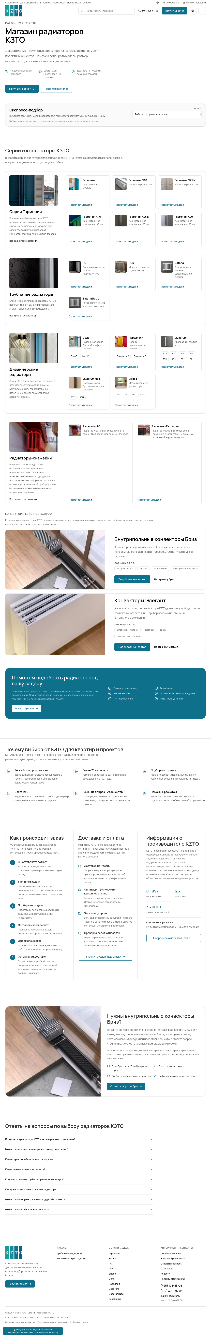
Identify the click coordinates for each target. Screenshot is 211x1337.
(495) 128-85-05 (171, 1286)
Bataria (113, 1258)
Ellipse (112, 1273)
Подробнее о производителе (173, 938)
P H (141, 394)
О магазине (11, 2)
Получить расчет (174, 10)
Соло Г (85, 356)
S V (118, 394)
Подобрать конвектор (132, 579)
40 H (174, 359)
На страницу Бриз (164, 579)
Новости (165, 1273)
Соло (112, 1278)
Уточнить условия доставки (105, 956)
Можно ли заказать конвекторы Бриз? (79, 1209)
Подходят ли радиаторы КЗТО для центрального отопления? (79, 1139)
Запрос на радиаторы (173, 1258)
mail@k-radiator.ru (170, 1295)
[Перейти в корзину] (192, 10)
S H (125, 394)
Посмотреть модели (80, 204)
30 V (165, 353)
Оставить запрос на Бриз (126, 1086)
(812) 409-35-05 (171, 1291)
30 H (165, 359)
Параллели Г (140, 356)
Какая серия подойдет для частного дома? (79, 1159)
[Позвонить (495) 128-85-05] (148, 10)
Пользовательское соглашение (52, 1322)
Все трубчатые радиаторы (23, 315)
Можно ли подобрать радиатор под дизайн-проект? (79, 1199)
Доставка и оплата (30, 2)
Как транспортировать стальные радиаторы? (79, 1189)
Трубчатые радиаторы (69, 1253)
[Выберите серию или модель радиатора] (167, 114)
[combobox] (106, 10)
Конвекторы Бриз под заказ (72, 1258)
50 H (183, 359)
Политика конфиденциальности (20, 1322)
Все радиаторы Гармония (23, 240)
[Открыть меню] (202, 10)
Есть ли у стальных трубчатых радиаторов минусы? (79, 1179)
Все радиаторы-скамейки (23, 499)
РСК (111, 1268)
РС (110, 1263)
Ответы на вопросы (53, 2)
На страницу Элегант (166, 646)
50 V (182, 353)
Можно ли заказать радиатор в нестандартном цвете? (79, 1149)
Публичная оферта (79, 1322)
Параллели (115, 1283)
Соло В (74, 356)
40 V (174, 353)
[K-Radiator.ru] (13, 11)
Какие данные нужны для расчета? (79, 1169)
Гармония (114, 1253)
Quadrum (114, 1288)
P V (133, 394)
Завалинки (115, 1299)
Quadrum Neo (116, 1293)
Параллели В (123, 356)
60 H (192, 359)
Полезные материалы (79, 2)
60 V (191, 353)
